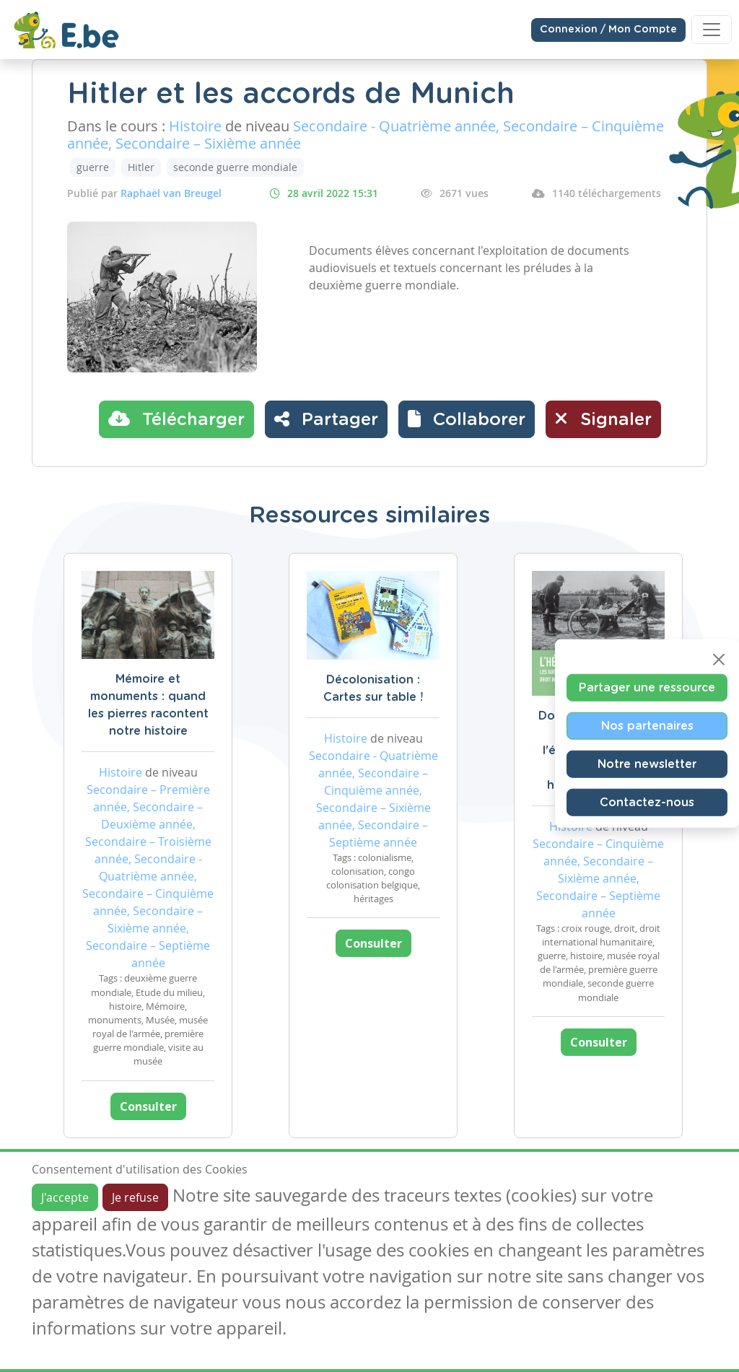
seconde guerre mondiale (235, 167)
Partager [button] (326, 419)
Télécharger (176, 419)
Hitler (141, 167)
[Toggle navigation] (711, 29)
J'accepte (65, 1197)
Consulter (148, 1106)
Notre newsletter (647, 763)
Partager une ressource (647, 687)
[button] (466, 419)
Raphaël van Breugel (171, 193)
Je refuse (135, 1197)
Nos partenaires (647, 725)
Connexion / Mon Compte (608, 30)
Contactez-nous (647, 802)
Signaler (603, 419)
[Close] (718, 659)
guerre (92, 167)
